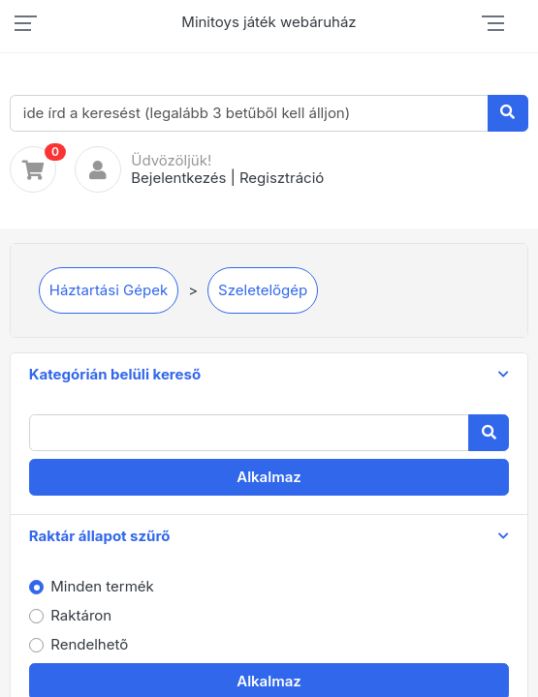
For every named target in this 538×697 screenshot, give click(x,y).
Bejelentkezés (178, 177)
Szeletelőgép (262, 290)
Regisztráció (281, 177)
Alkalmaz (269, 477)
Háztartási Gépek (108, 290)
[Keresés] (508, 113)
